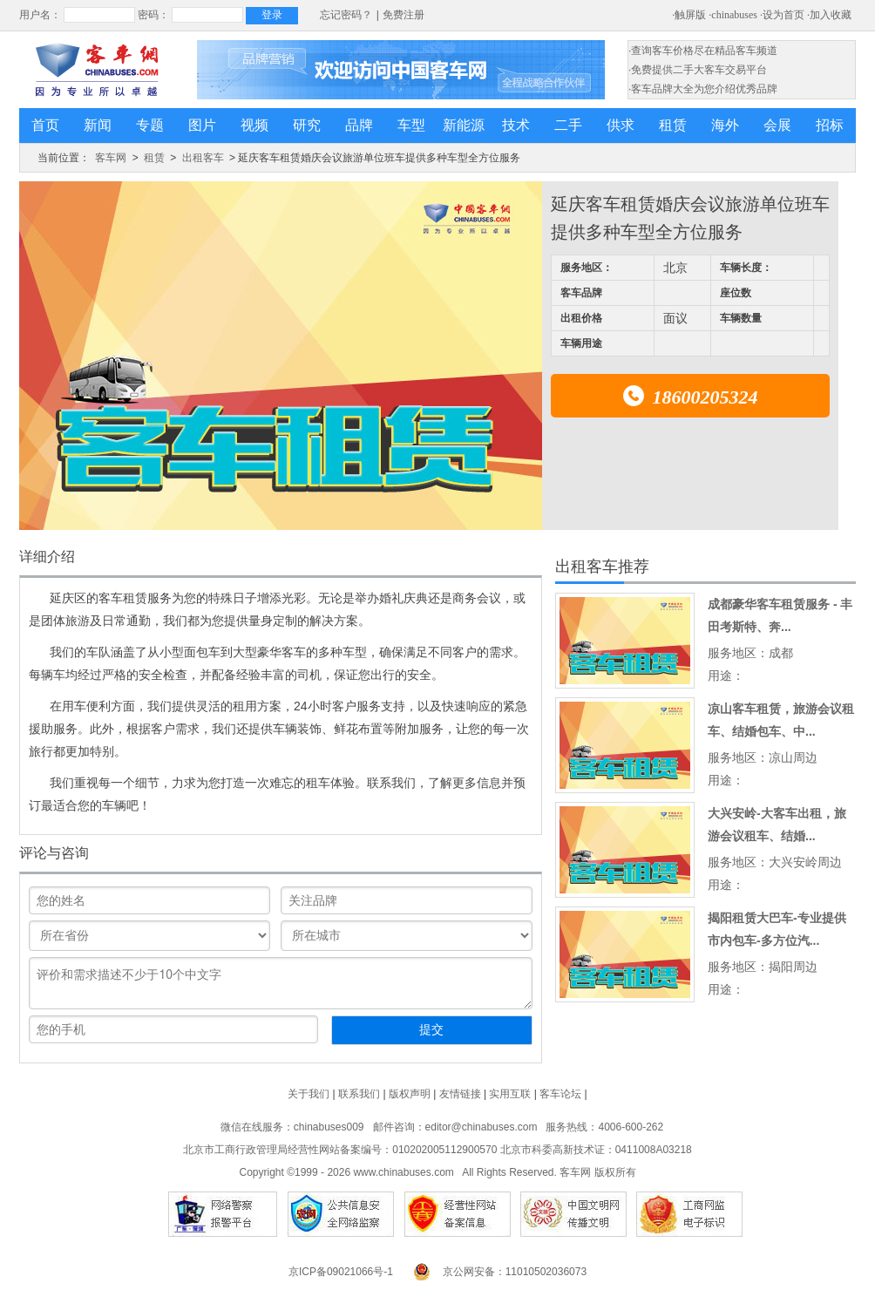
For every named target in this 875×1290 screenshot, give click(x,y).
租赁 (673, 125)
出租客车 (203, 158)
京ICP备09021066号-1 (340, 1272)
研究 (307, 125)
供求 (620, 125)
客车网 (110, 158)
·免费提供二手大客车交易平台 (697, 70)
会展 (777, 125)
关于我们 (308, 1094)
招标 (830, 125)
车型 (411, 125)
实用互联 (510, 1094)
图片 (202, 125)
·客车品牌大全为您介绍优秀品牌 (702, 89)
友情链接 (460, 1094)
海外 (725, 125)
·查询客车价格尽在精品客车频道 (702, 50)
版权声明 (410, 1094)
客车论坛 (560, 1094)
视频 (254, 125)
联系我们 (359, 1094)
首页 (45, 125)
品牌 (359, 125)
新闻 (98, 125)
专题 (150, 125)
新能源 (464, 125)
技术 (516, 125)
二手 (568, 125)
